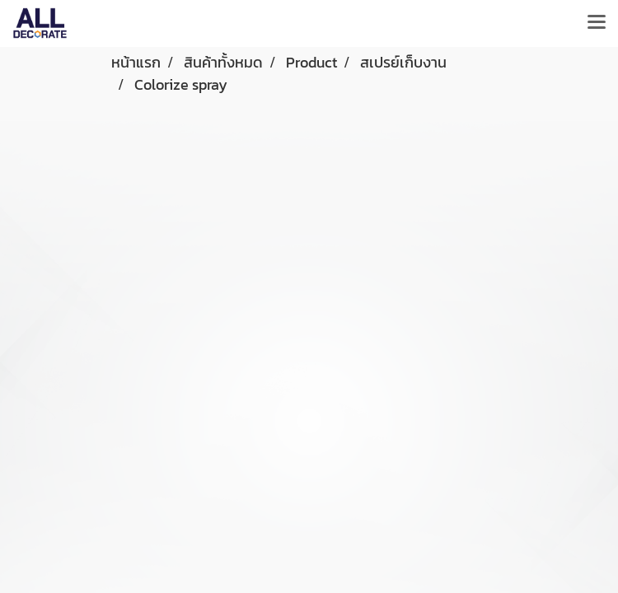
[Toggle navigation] (596, 23)
